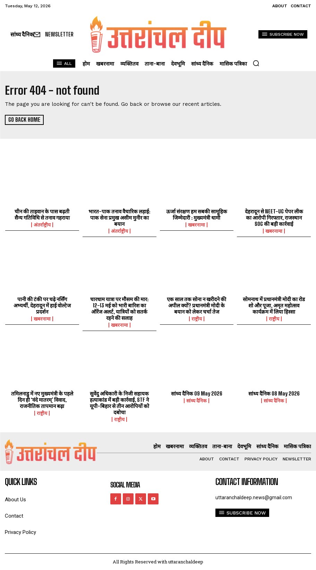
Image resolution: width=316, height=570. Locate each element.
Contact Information (246, 481)
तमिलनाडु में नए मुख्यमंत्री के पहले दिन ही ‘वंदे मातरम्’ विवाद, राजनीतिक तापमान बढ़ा (42, 399)
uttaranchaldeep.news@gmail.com (253, 497)
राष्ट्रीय (196, 318)
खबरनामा (196, 224)
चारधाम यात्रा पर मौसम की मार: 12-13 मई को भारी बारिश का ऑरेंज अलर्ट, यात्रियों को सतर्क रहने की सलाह (119, 308)
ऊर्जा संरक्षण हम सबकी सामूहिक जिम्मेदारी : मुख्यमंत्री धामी (196, 214)
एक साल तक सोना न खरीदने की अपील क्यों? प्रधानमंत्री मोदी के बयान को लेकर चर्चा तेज (196, 305)
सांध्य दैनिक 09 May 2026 (196, 393)
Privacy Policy (20, 532)
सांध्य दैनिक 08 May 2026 (274, 393)
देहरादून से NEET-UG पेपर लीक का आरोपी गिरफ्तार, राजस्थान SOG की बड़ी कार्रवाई (274, 217)
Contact (14, 515)
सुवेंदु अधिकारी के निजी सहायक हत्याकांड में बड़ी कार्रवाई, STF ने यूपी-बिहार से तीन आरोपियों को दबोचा (119, 402)
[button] (256, 63)
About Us (15, 499)
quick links (21, 481)
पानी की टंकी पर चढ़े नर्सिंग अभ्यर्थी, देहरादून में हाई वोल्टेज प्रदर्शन (42, 305)
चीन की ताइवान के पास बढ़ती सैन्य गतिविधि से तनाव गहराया (42, 214)
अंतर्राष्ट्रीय (42, 224)
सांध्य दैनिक (196, 400)
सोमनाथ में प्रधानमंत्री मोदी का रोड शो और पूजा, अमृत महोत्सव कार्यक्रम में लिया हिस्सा (274, 305)
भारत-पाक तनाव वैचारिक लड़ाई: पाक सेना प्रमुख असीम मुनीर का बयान (119, 217)
